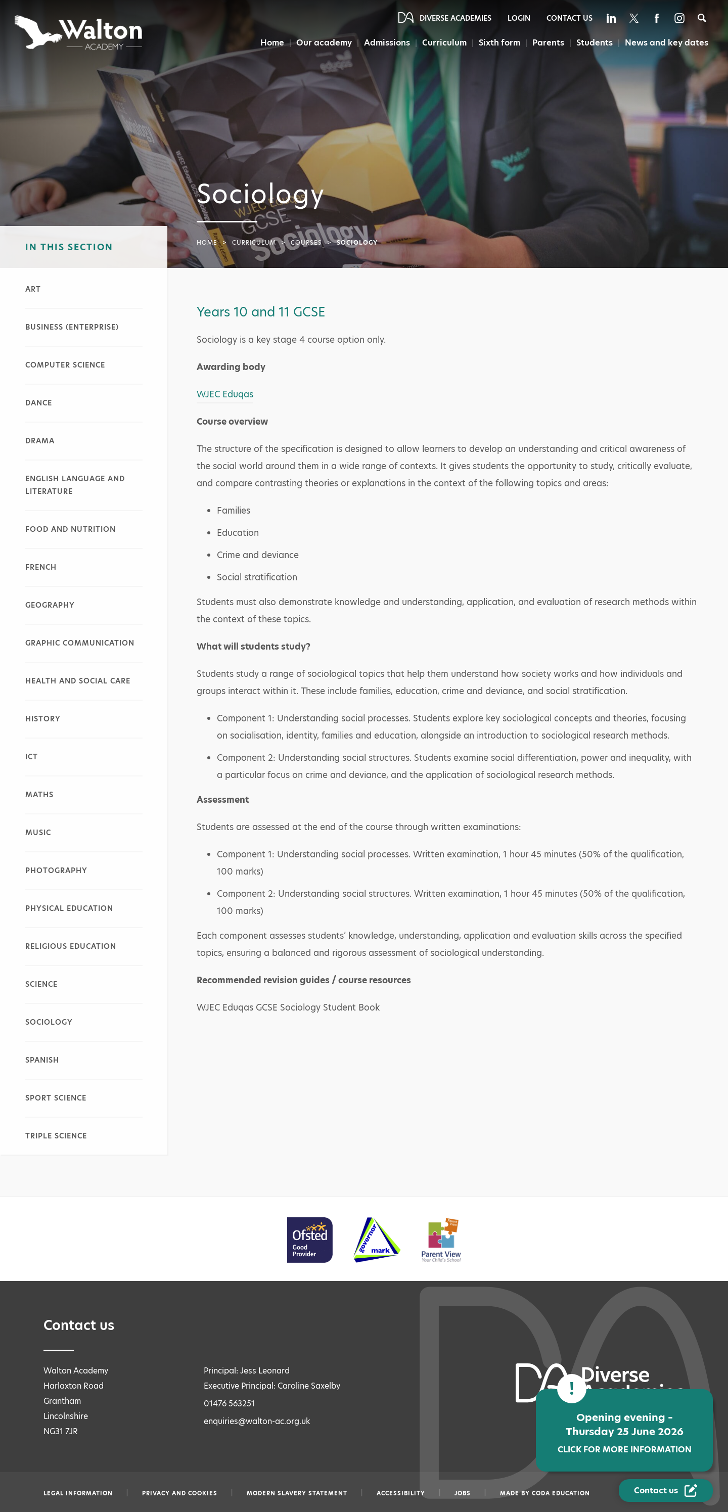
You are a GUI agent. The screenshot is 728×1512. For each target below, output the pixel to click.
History (43, 719)
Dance (38, 403)
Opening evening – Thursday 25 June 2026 (624, 1432)
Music (38, 833)
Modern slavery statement (297, 1493)
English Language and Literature (75, 485)
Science (41, 984)
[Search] (702, 18)
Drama (40, 441)
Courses (306, 243)
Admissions (387, 43)
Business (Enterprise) (72, 327)
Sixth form (499, 43)
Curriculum (444, 43)
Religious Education (70, 946)
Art (33, 289)
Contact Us (570, 18)
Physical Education (69, 908)
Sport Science (55, 1098)
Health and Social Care (77, 681)
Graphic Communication (79, 643)
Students (594, 43)
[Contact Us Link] (666, 1490)
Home (272, 43)
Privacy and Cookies (179, 1493)
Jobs (462, 1493)
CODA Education (561, 1493)
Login (519, 18)
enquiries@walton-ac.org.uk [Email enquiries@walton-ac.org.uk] (257, 1421)
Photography (56, 870)
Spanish (42, 1060)
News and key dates (666, 43)
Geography (50, 605)
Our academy (324, 43)
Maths (39, 795)
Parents (548, 43)
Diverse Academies (455, 18)
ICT (31, 757)
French (41, 567)
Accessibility (401, 1493)
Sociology (49, 1022)
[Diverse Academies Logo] (79, 32)
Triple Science (56, 1136)
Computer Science (65, 365)
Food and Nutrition (70, 529)
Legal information (78, 1493)
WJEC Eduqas (225, 394)
